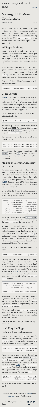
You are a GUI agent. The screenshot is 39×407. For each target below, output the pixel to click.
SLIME (4, 182)
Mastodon (11, 396)
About (34, 7)
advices (15, 271)
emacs (35, 22)
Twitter (29, 393)
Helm (18, 365)
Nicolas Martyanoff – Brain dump (16, 5)
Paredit (4, 97)
